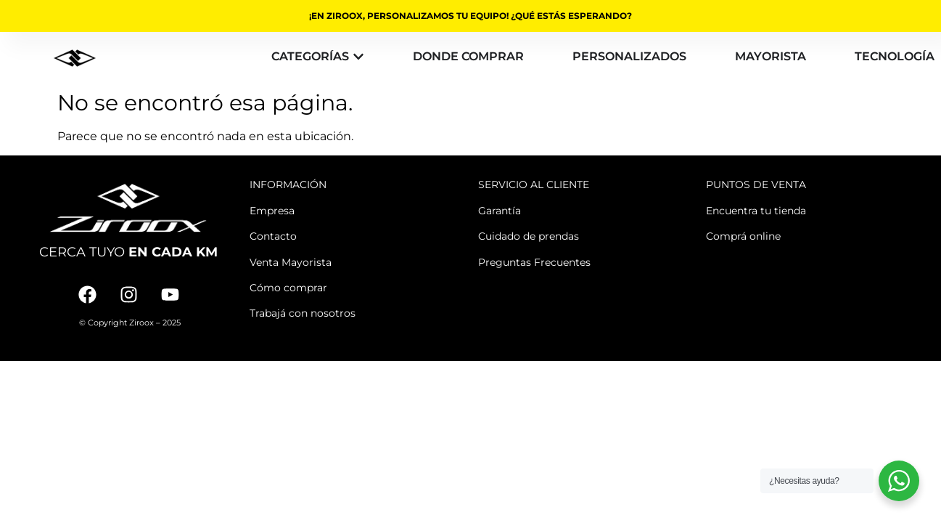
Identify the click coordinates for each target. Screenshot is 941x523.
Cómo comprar (288, 287)
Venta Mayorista (291, 262)
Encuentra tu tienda (756, 210)
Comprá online (743, 236)
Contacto (273, 236)
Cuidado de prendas (528, 236)
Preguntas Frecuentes (534, 262)
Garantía (499, 210)
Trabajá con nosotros (303, 313)
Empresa (272, 210)
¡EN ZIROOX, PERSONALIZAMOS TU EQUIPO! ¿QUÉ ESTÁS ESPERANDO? (470, 15)
